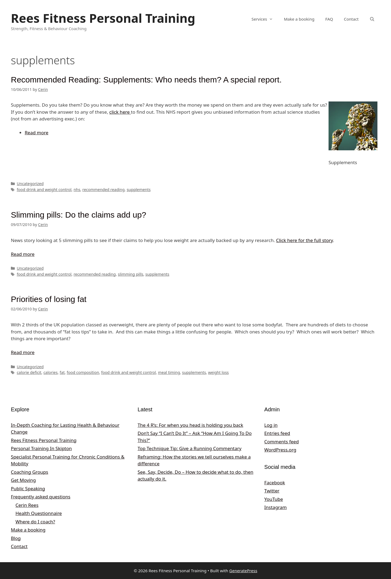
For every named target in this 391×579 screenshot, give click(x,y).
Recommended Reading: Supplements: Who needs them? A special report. (146, 79)
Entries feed (277, 433)
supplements (138, 189)
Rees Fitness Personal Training (103, 18)
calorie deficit (29, 372)
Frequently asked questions (40, 497)
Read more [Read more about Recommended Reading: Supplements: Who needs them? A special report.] (36, 132)
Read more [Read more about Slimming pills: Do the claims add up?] (22, 254)
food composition (83, 372)
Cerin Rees (27, 505)
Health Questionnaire (38, 513)
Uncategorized (30, 183)
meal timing (169, 372)
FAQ (329, 19)
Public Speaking (28, 488)
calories (50, 372)
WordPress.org (280, 450)
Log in (271, 425)
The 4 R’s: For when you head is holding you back (190, 425)
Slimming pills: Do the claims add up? (78, 214)
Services (264, 19)
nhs (77, 189)
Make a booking (299, 19)
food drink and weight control (44, 189)
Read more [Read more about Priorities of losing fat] (22, 352)
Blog (16, 538)
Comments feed (281, 441)
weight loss (218, 372)
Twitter (271, 491)
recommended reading (103, 189)
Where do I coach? (35, 521)
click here (120, 112)
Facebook (274, 482)
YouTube (273, 499)
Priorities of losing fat (48, 299)
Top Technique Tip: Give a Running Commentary (190, 448)
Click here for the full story (304, 240)
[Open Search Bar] (372, 19)
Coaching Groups (29, 472)
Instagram (275, 507)
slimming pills (130, 274)
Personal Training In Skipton (41, 448)
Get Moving (23, 480)
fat (62, 372)
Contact (351, 19)
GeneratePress (243, 570)
